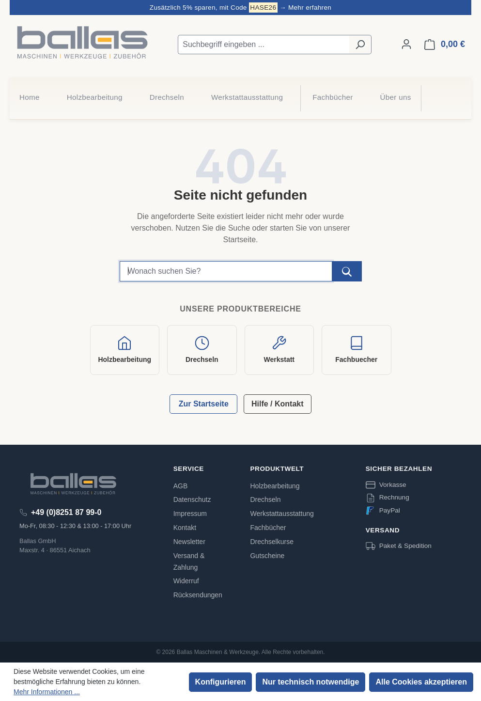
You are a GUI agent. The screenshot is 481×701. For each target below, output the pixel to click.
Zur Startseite (204, 404)
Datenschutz (192, 499)
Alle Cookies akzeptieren (421, 682)
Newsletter (189, 541)
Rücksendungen (197, 595)
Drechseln (265, 499)
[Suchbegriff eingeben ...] (263, 44)
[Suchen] (360, 44)
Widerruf (186, 581)
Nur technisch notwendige (310, 682)
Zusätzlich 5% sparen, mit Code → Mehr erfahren (240, 7)
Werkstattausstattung (281, 513)
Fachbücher (268, 527)
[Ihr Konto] (406, 44)
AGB (180, 486)
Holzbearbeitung (274, 486)
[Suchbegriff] (226, 271)
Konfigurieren (220, 682)
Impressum (190, 513)
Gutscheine (267, 556)
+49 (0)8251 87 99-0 (66, 512)
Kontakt (184, 527)
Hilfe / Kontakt (277, 404)
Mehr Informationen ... (47, 692)
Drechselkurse (271, 541)
